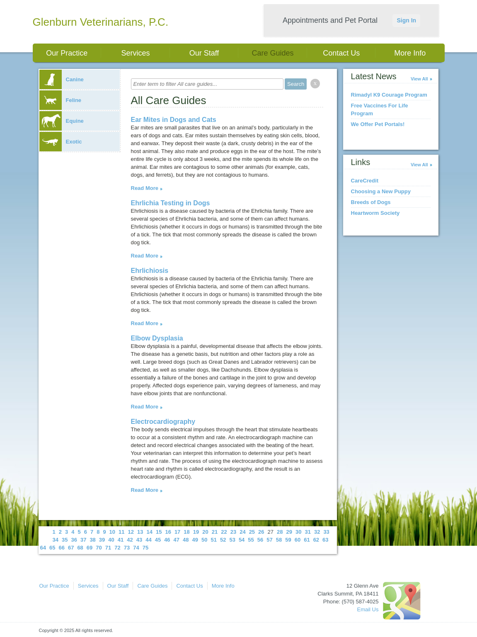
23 (233, 532)
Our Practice (66, 53)
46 (167, 540)
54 (242, 540)
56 (260, 540)
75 (145, 548)
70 (99, 548)
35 (65, 540)
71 (108, 548)
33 (326, 532)
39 (102, 540)
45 (158, 540)
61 (307, 540)
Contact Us (341, 53)
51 (213, 540)
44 (148, 540)
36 (74, 540)
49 (195, 540)
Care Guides (273, 53)
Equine (61, 121)
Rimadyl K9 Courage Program (389, 95)
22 (224, 532)
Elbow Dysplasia (157, 338)
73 (127, 548)
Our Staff (204, 53)
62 (316, 540)
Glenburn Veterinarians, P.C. (101, 22)
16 (168, 532)
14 (149, 532)
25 (252, 532)
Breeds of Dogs (371, 202)
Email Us (367, 609)
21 (215, 532)
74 (136, 548)
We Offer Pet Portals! (378, 124)
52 (223, 540)
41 (120, 540)
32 (317, 532)
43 (139, 540)
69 (89, 548)
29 (289, 532)
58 (279, 540)
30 (298, 532)
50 (204, 540)
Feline (60, 100)
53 (232, 540)
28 (280, 532)
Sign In (406, 20)
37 (83, 540)
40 (111, 540)
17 (177, 532)
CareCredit (364, 180)
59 (288, 540)
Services (135, 53)
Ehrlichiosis (150, 270)
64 (43, 548)
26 (261, 532)
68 (80, 548)
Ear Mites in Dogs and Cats (173, 119)
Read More (144, 188)
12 (131, 532)
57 (269, 540)
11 (121, 532)
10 (112, 532)
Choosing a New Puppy (381, 191)
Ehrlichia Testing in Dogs (170, 203)
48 (186, 540)
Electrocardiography (163, 421)
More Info (410, 53)
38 (92, 540)
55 (251, 540)
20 (205, 532)
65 (52, 548)
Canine (61, 79)
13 (140, 532)
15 (159, 532)
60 (297, 540)
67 (71, 548)
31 (307, 532)
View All (419, 78)
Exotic (60, 141)
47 (176, 540)
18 (186, 532)
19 (196, 532)
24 (242, 532)
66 (61, 548)
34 (55, 540)
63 (325, 540)
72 (117, 548)
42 (130, 540)
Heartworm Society (375, 213)
